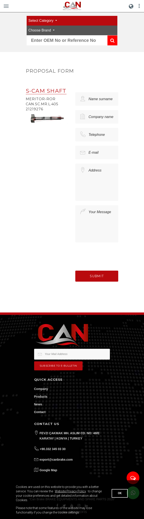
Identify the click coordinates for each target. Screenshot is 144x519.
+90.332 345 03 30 (53, 449)
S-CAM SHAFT (46, 91)
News (38, 404)
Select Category (41, 20)
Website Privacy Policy (70, 491)
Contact (40, 412)
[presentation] (108, 255)
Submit (97, 276)
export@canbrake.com (56, 459)
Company (41, 389)
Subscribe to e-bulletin (58, 365)
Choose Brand (40, 30)
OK (120, 493)
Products (41, 396)
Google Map (48, 470)
